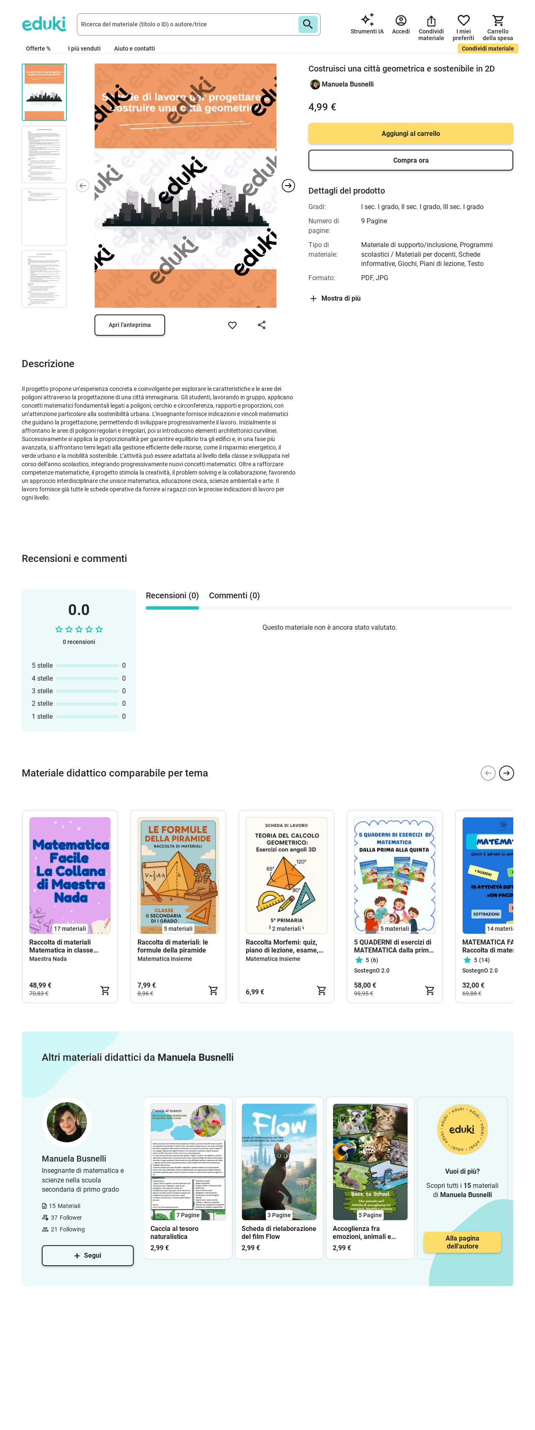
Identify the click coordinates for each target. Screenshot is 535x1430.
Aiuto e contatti (134, 48)
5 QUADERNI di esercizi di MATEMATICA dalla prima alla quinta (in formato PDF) (393, 946)
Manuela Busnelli (348, 84)
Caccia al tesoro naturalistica (174, 1233)
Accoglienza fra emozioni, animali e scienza (362, 1233)
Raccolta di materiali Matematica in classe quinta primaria (61, 946)
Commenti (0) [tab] (234, 595)
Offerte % (38, 48)
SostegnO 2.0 (372, 970)
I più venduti (84, 48)
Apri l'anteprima (130, 325)
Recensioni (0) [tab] (172, 595)
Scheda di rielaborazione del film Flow (279, 1233)
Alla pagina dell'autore (462, 1242)
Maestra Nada (48, 958)
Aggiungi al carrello (411, 134)
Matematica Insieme (165, 958)
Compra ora (411, 160)
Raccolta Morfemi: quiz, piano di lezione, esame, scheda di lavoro (282, 946)
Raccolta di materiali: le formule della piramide (173, 946)
